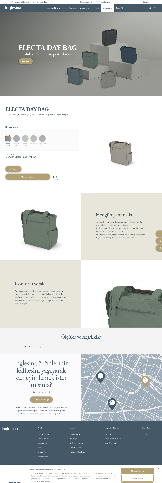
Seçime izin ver (137, 461)
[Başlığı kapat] (158, 451)
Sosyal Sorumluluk (111, 443)
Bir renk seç (11, 127)
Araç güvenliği (86, 8)
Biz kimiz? (108, 434)
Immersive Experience (113, 439)
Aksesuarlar (108, 8)
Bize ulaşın (73, 439)
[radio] (16, 140)
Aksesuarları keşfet (28, 177)
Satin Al (119, 8)
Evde (98, 8)
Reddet (137, 468)
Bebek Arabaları (70, 8)
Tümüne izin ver (137, 453)
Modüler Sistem (53, 8)
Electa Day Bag (34, 346)
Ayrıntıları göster (116, 479)
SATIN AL (13, 169)
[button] (83, 346)
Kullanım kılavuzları (77, 443)
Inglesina (13, 8)
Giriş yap (145, 434)
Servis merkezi (75, 434)
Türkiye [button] (146, 2)
